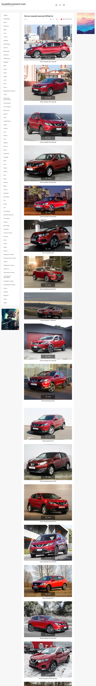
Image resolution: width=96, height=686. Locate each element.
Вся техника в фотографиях (13, 4)
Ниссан (25, 19)
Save (49, 57)
